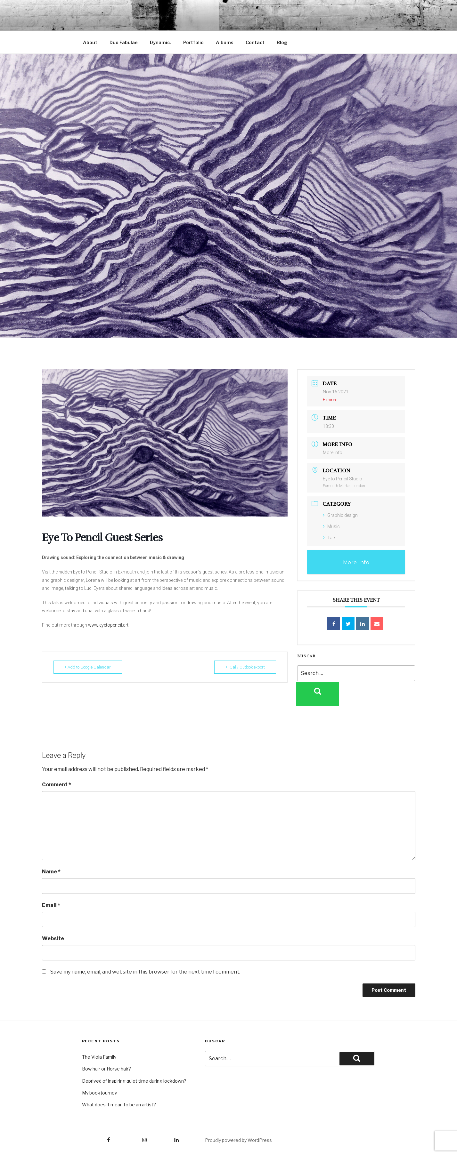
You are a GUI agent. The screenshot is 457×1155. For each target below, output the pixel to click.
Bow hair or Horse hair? (106, 1068)
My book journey (99, 1092)
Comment (56, 785)
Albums (224, 42)
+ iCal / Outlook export (245, 667)
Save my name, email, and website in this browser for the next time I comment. (145, 972)
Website (53, 938)
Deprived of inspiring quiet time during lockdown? (134, 1081)
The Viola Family (99, 1057)
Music (331, 526)
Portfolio (193, 42)
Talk (329, 537)
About (90, 42)
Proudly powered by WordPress (238, 1140)
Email (51, 905)
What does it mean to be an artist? (119, 1104)
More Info (332, 452)
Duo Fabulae (124, 42)
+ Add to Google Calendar (88, 667)
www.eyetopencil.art (108, 625)
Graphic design (340, 515)
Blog (282, 42)
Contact (255, 42)
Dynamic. (160, 42)
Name (51, 872)
